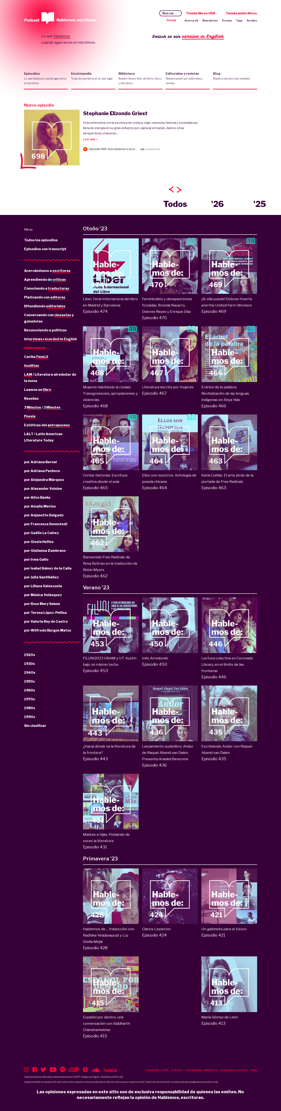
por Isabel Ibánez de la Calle (48, 568)
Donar (171, 20)
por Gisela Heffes (39, 542)
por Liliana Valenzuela (43, 586)
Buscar (168, 13)
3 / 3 (42, 407)
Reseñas (31, 399)
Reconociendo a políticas (45, 330)
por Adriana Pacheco (42, 471)
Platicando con (44, 297)
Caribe (36, 357)
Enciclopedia (93, 79)
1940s (29, 673)
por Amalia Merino (40, 506)
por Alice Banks (37, 497)
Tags (239, 20)
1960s (29, 690)
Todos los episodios (41, 240)
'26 (217, 204)
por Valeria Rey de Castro (46, 622)
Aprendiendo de (45, 280)
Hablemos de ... (37, 348)
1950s (29, 681)
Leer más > (90, 139)
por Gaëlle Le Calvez (41, 533)
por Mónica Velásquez (43, 595)
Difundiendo (44, 306)
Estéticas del (47, 425)
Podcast (176, 1070)
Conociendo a (46, 288)
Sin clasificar (35, 726)
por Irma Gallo (36, 560)
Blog (235, 79)
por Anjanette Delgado (44, 515)
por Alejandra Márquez (44, 480)
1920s (29, 655)
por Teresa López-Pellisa (45, 613)
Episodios (46, 79)
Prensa (227, 20)
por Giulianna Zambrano (45, 551)
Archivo (252, 20)
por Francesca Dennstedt (46, 524)
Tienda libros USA (200, 13)
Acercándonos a (47, 271)
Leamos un (37, 390)
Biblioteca (140, 79)
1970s (29, 699)
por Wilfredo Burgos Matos (47, 630)
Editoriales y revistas (188, 79)
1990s (29, 717)
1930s (29, 664)
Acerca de (191, 20)
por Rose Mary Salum (42, 604)
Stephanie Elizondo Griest (115, 113)
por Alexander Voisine (43, 489)
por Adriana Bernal (40, 462)
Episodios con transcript (45, 249)
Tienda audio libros (241, 13)
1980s (29, 708)
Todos (175, 204)
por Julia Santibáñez (41, 577)
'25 (259, 204)
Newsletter (210, 20)
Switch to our (188, 37)
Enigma (95, 1077)
